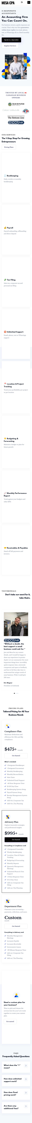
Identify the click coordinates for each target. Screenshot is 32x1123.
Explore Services (10, 46)
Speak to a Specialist (11, 40)
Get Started (16, 764)
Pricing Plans (8, 147)
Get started (10, 1029)
